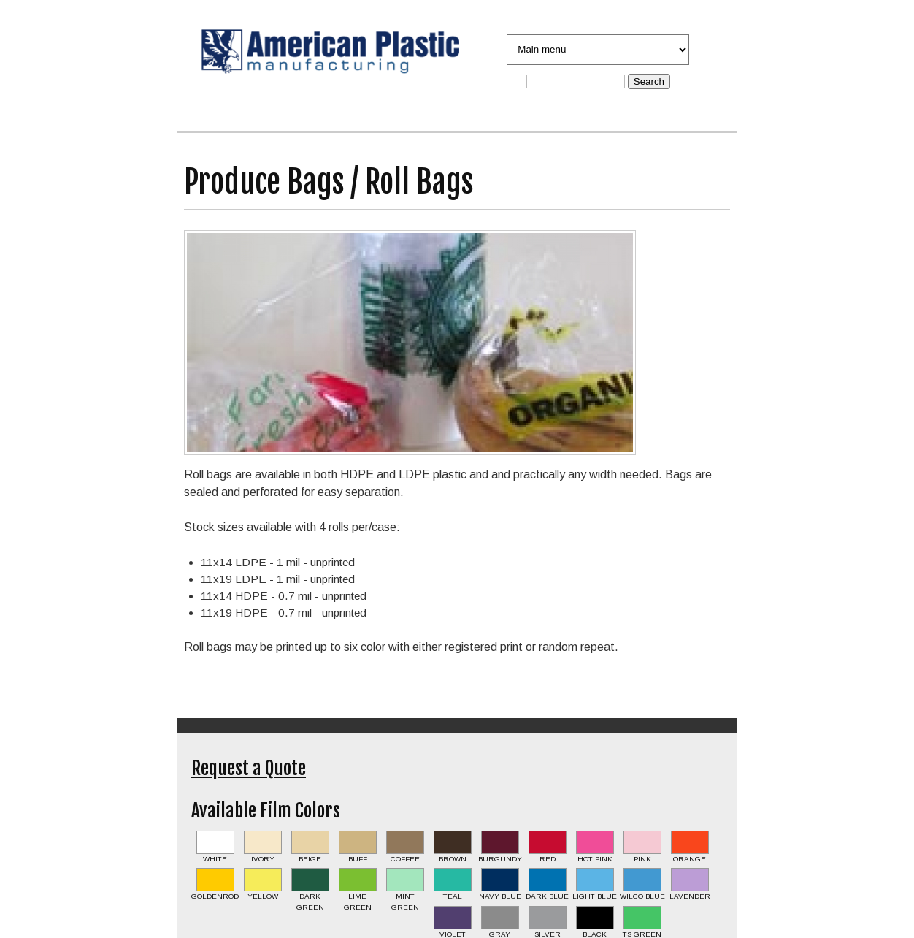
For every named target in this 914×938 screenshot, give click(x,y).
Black (595, 934)
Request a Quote (248, 768)
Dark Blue (547, 896)
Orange (689, 859)
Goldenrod (215, 896)
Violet (452, 934)
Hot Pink (594, 859)
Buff (357, 859)
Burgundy (500, 859)
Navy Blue (500, 896)
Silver (547, 934)
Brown (452, 859)
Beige (310, 859)
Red (547, 859)
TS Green (642, 934)
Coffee (405, 859)
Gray (499, 934)
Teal (452, 896)
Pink (642, 859)
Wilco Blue (642, 896)
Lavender (689, 896)
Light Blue (594, 896)
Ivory (262, 859)
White (215, 859)
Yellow (262, 896)
